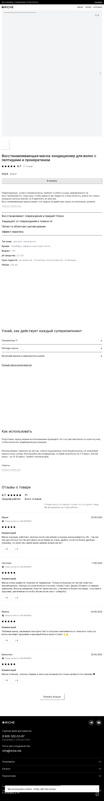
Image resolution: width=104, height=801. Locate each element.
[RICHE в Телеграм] (91, 722)
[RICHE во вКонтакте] (99, 722)
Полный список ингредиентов (17, 365)
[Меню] (80, 7)
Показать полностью (11, 206)
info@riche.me (11, 751)
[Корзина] (98, 7)
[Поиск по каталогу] (88, 7)
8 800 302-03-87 (13, 736)
